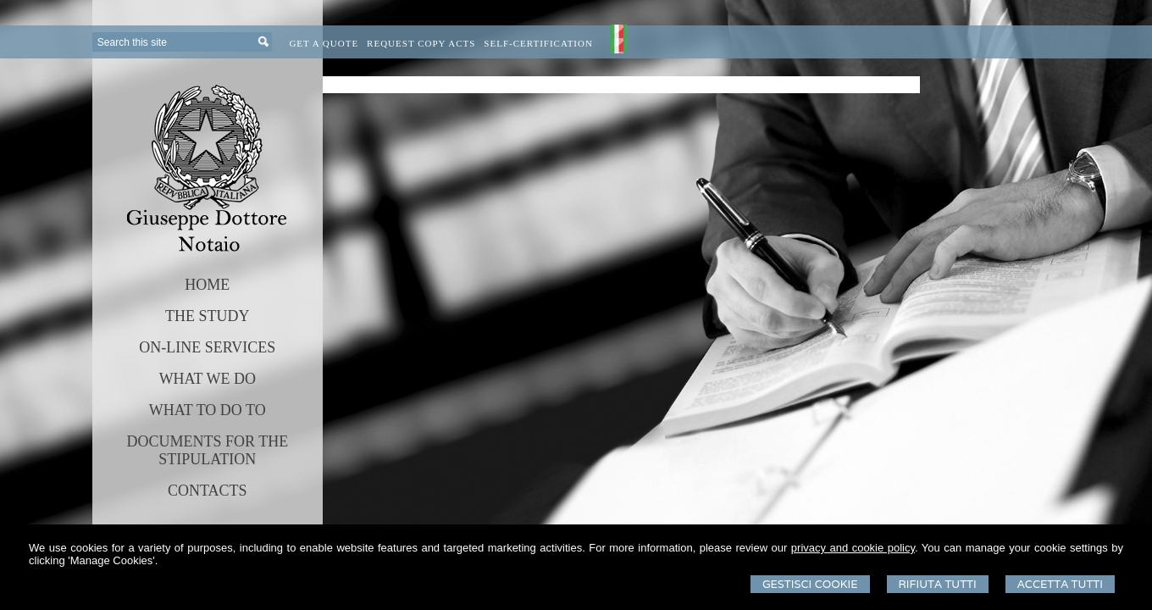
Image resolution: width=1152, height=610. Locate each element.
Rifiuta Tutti (938, 584)
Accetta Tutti (1060, 584)
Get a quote (323, 43)
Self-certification (538, 43)
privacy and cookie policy (853, 547)
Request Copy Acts (421, 43)
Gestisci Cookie (810, 584)
